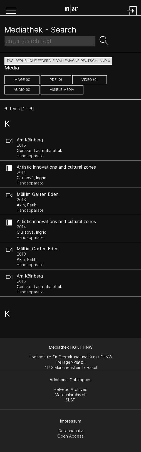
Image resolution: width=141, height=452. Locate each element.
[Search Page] (71, 9)
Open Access (70, 436)
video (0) (89, 80)
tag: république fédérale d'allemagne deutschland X (58, 61)
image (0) (22, 80)
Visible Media (62, 90)
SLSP (70, 400)
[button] (11, 11)
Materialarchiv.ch (70, 394)
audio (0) (22, 90)
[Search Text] (49, 41)
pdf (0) (56, 80)
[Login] (132, 16)
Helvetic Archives (70, 389)
